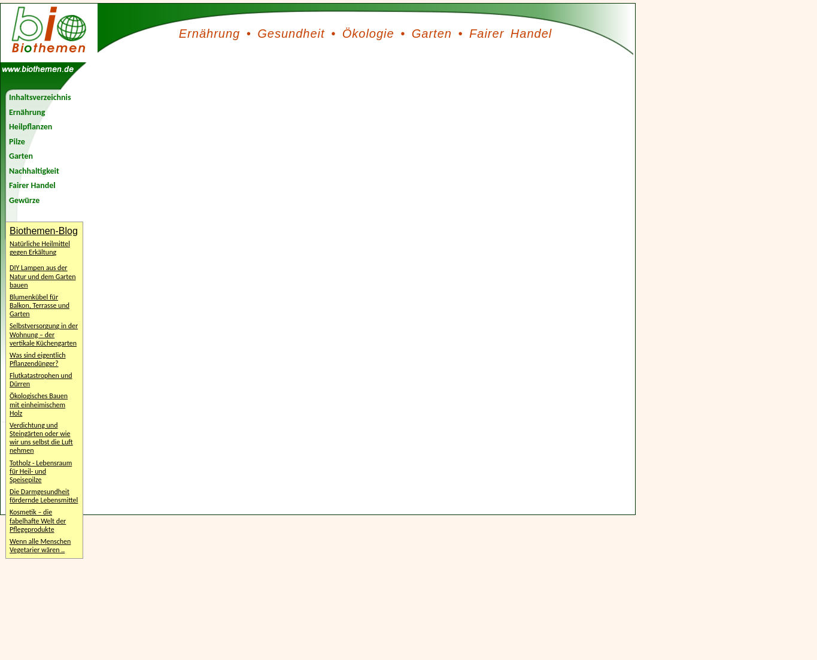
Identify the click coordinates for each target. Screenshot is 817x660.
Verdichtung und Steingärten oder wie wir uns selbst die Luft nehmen (41, 438)
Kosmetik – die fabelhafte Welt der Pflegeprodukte (38, 520)
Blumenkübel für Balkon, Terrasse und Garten (39, 305)
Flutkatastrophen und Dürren (41, 379)
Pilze (17, 142)
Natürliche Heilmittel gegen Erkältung (40, 248)
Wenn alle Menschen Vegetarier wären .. (40, 545)
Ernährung (209, 33)
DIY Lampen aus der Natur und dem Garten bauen (42, 276)
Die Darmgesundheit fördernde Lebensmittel (44, 496)
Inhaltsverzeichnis (40, 97)
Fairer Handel (510, 33)
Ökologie (368, 33)
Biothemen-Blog (44, 231)
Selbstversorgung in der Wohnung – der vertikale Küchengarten (44, 334)
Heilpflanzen (30, 127)
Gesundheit (290, 33)
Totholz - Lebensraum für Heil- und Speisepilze (41, 471)
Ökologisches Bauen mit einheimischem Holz (39, 404)
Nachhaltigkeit (34, 171)
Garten (432, 33)
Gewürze (24, 200)
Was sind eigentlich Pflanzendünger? (38, 359)
